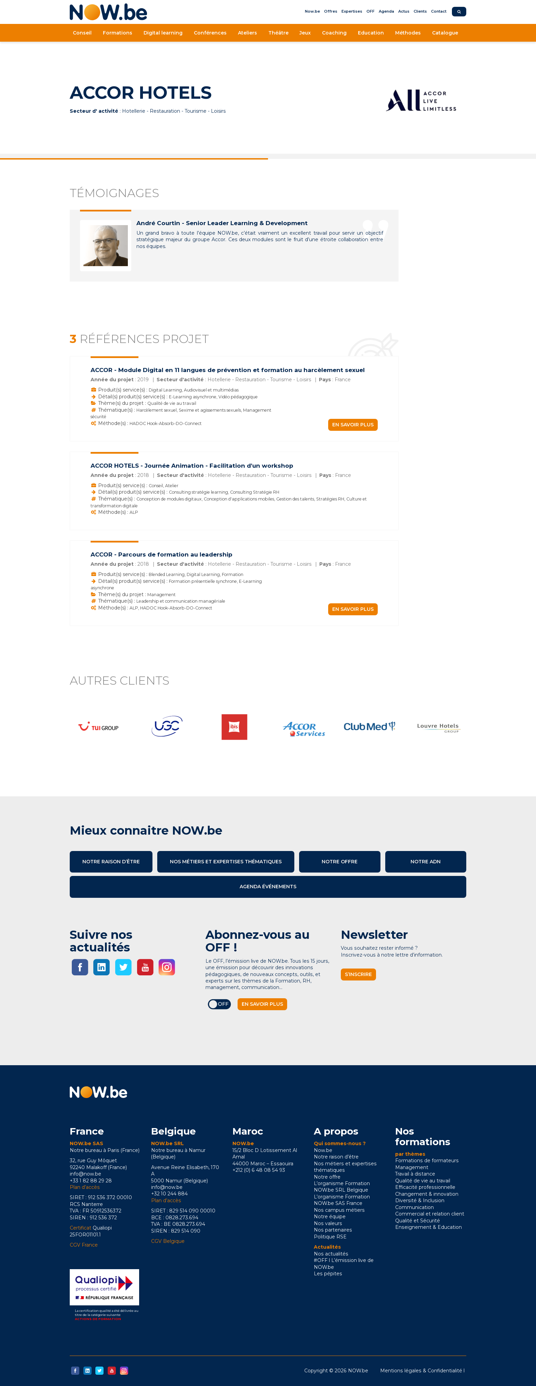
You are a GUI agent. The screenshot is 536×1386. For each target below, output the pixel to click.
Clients (420, 11)
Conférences (210, 33)
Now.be (312, 11)
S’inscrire (358, 974)
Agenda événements (268, 886)
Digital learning (163, 33)
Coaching (334, 33)
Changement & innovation (426, 1194)
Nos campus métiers (339, 1210)
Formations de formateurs (427, 1160)
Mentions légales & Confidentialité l (422, 1370)
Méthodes (408, 33)
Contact (438, 11)
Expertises (351, 11)
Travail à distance (415, 1174)
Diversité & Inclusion (419, 1200)
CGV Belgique (168, 1241)
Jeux (305, 33)
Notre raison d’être (111, 861)
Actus (404, 11)
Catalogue (445, 33)
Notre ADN (426, 861)
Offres (330, 11)
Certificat (80, 1228)
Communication (414, 1207)
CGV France (84, 1245)
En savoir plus (353, 425)
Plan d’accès (85, 1187)
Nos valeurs (328, 1223)
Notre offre (340, 861)
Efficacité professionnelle (425, 1187)
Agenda (386, 11)
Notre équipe (330, 1216)
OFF (370, 11)
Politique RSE (330, 1236)
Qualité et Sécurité (417, 1220)
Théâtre (278, 33)
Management (411, 1167)
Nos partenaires (333, 1230)
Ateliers (247, 33)
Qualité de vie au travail (422, 1180)
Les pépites (328, 1273)
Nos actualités (331, 1254)
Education (371, 33)
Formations (117, 33)
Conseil (82, 33)
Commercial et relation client (429, 1214)
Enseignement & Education (428, 1227)
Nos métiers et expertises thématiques (226, 861)
